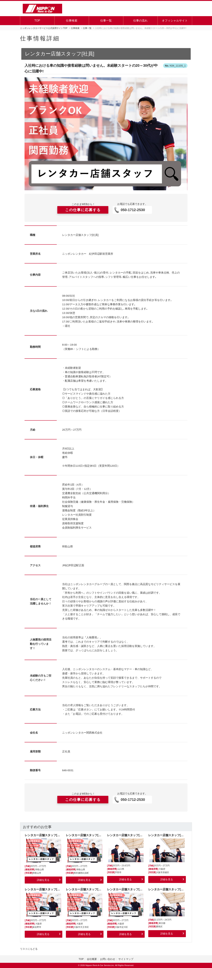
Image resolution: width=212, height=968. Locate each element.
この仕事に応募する (83, 210)
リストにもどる (29, 948)
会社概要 (92, 959)
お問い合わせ (107, 959)
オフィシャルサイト (175, 20)
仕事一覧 (106, 20)
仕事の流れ (140, 20)
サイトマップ (125, 959)
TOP (37, 20)
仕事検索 (71, 20)
